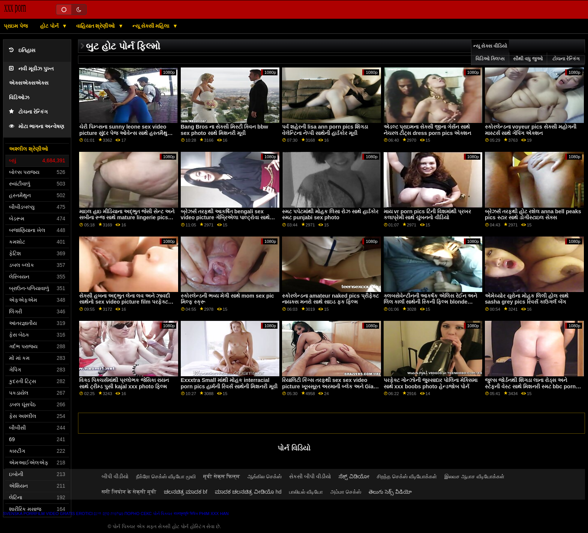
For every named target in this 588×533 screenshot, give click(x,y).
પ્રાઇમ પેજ (16, 26)
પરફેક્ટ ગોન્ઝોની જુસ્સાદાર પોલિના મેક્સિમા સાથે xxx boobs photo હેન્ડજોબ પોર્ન (431, 383)
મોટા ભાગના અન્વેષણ (36, 126)
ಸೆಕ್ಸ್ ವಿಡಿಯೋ (354, 476)
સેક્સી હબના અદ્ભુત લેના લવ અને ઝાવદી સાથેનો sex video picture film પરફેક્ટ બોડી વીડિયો (124, 302)
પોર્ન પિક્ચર (162, 513)
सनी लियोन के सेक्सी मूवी (129, 492)
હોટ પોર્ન (50, 26)
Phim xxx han (214, 513)
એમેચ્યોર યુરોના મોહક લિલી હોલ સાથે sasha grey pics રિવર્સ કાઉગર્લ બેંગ (526, 299)
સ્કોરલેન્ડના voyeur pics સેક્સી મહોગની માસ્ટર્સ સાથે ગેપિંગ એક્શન (530, 130)
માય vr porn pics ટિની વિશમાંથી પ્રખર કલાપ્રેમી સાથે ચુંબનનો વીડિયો (427, 214)
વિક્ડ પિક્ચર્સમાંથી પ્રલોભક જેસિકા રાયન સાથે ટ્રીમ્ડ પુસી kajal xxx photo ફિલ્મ (124, 383)
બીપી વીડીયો (115, 476)
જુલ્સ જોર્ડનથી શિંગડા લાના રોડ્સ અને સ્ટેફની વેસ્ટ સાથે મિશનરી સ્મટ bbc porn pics (530, 386)
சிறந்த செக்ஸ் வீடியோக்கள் (407, 476)
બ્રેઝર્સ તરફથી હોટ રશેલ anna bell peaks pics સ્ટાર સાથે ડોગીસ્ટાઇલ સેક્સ (533, 214)
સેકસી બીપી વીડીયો (310, 476)
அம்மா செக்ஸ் (345, 492)
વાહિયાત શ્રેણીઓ (96, 26)
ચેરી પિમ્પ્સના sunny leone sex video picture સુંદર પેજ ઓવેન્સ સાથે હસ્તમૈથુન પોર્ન (125, 133)
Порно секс (138, 513)
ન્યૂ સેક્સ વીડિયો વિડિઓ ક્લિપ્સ (490, 52)
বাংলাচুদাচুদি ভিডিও (186, 513)
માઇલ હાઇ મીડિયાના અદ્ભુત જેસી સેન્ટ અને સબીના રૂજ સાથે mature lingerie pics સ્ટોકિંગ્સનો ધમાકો (126, 217)
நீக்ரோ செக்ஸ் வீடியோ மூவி (166, 476)
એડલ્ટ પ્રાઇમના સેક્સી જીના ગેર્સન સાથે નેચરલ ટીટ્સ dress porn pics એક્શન (427, 130)
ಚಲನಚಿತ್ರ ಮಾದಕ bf (185, 492)
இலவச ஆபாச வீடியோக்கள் (474, 476)
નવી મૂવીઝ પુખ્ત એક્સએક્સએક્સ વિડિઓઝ (31, 83)
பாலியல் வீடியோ (306, 492)
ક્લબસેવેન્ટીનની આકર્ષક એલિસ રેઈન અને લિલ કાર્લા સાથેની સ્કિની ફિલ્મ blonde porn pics (430, 302)
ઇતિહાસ (22, 50)
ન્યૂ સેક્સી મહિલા (151, 26)
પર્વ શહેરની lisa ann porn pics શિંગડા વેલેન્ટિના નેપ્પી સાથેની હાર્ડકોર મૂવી (325, 130)
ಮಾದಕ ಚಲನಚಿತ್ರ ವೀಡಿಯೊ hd (248, 492)
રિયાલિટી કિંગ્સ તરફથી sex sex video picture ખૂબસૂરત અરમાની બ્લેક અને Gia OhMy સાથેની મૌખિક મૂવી (328, 386)
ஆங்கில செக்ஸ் (265, 476)
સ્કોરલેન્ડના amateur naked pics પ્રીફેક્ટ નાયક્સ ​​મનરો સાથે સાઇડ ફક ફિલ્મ (330, 299)
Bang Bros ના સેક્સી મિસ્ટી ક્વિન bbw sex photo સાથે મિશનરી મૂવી (224, 130)
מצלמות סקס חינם (108, 513)
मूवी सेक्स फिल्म (221, 476)
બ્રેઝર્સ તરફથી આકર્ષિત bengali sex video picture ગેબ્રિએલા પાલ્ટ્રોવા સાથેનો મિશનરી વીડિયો (228, 217)
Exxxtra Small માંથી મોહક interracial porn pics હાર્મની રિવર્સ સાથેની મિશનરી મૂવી (229, 383)
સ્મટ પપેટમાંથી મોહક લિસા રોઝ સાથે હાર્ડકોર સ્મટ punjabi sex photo (330, 214)
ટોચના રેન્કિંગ (28, 112)
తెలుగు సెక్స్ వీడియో (390, 492)
